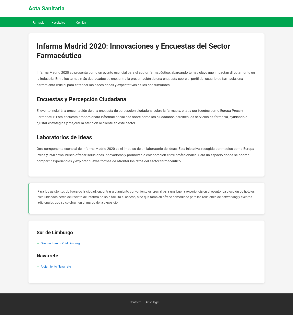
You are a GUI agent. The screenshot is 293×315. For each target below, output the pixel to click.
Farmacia (38, 22)
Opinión (81, 22)
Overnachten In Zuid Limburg (60, 243)
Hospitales (58, 22)
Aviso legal (152, 302)
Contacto (135, 302)
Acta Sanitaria (46, 8)
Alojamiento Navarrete (56, 266)
